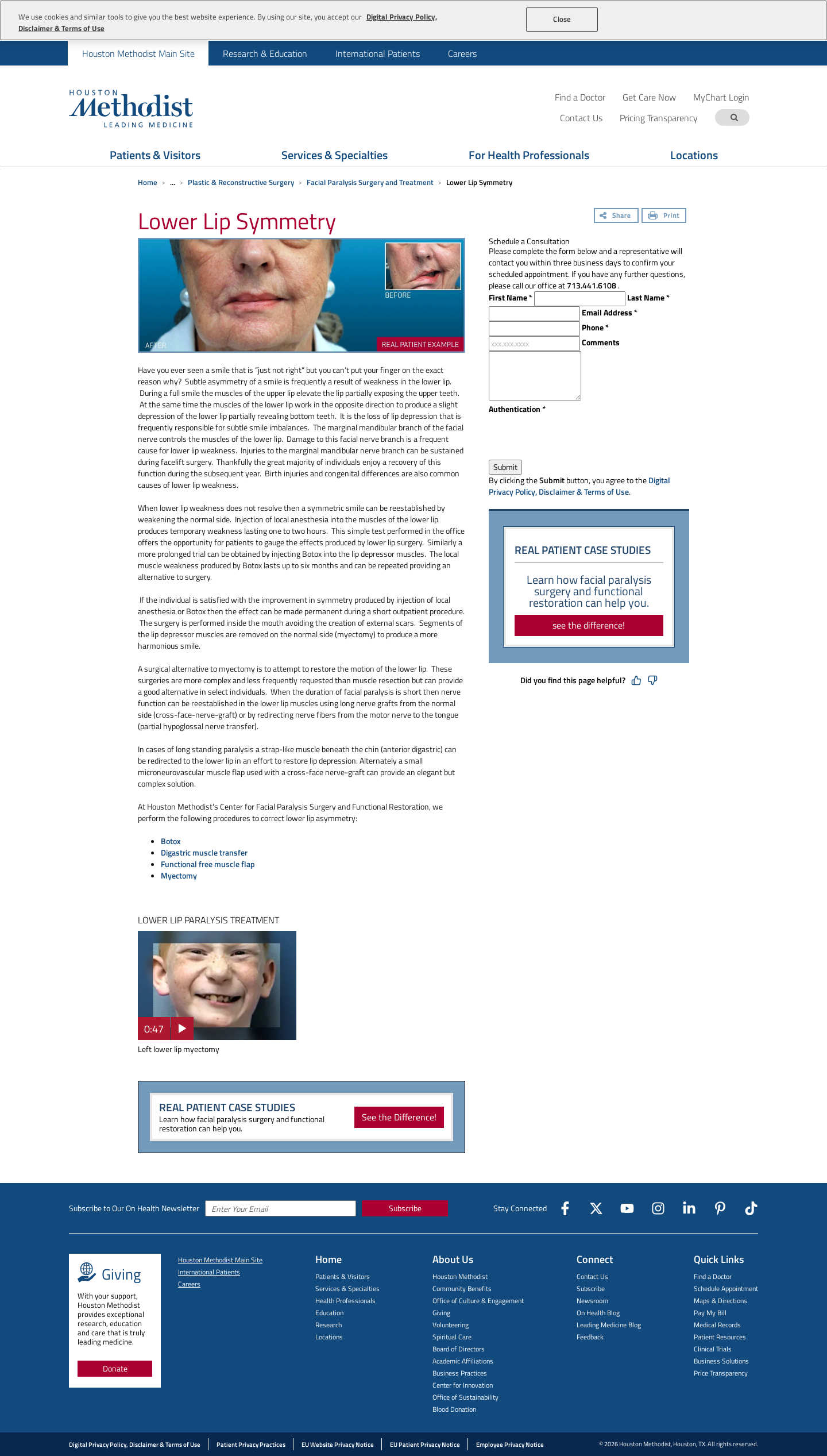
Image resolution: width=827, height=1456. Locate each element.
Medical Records (717, 1324)
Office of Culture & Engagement (478, 1300)
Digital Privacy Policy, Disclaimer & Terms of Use (579, 486)
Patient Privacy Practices (251, 1444)
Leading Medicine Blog (609, 1324)
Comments (601, 342)
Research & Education (265, 53)
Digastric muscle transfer (204, 852)
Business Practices (459, 1373)
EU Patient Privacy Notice (425, 1444)
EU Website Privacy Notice (338, 1444)
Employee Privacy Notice (510, 1444)
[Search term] (734, 117)
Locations (694, 155)
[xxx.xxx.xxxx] (534, 343)
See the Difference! (399, 1117)
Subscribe (405, 1208)
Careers (462, 53)
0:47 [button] (154, 1029)
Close (562, 19)
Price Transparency (721, 1373)
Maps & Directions (720, 1300)
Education (329, 1312)
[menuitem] (138, 53)
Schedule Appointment (726, 1288)
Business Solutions (721, 1360)
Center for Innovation (462, 1385)
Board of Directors (458, 1348)
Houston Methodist (460, 1276)
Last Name (648, 297)
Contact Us (592, 1276)
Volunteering (450, 1324)
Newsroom (592, 1300)
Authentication (517, 409)
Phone (595, 327)
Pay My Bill (710, 1312)
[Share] (616, 216)
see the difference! (588, 625)
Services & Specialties (334, 155)
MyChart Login (721, 96)
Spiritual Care (452, 1336)
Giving (441, 1312)
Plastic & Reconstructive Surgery (241, 182)
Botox (171, 841)
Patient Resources (720, 1336)
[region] (413, 20)
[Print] (663, 216)
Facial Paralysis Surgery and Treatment (370, 182)
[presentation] (576, 437)
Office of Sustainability (465, 1397)
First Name (510, 297)
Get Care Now (649, 96)
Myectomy (179, 875)
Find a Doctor (580, 96)
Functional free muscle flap (208, 864)
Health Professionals (345, 1300)
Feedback (590, 1336)
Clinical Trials (713, 1348)
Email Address (609, 312)
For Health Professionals (529, 155)
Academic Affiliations (462, 1360)
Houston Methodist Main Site (138, 53)
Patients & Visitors (155, 155)
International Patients (377, 53)
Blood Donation (454, 1409)
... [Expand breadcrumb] (172, 182)
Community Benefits (462, 1288)
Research (328, 1324)
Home (147, 182)
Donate (115, 1368)
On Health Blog (598, 1312)
